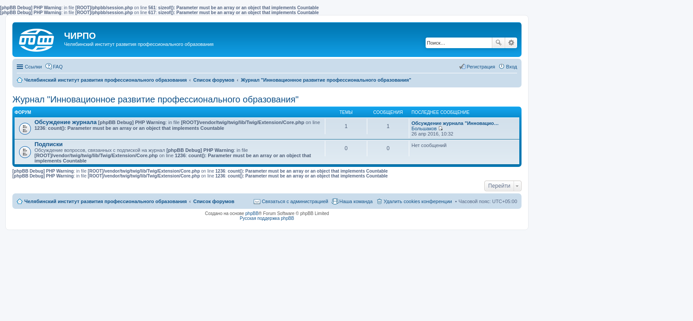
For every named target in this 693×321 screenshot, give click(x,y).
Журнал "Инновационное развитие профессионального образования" (155, 99)
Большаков (424, 128)
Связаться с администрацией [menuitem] (295, 201)
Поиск (498, 43)
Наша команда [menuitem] (356, 201)
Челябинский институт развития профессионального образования (105, 201)
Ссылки (33, 66)
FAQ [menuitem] (58, 66)
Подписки (48, 144)
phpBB (252, 213)
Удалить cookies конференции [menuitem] (418, 201)
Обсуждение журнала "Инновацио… (455, 123)
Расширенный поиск (511, 43)
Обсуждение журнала (65, 122)
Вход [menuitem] (511, 66)
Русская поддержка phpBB (267, 218)
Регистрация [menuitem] (481, 66)
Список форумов (213, 201)
